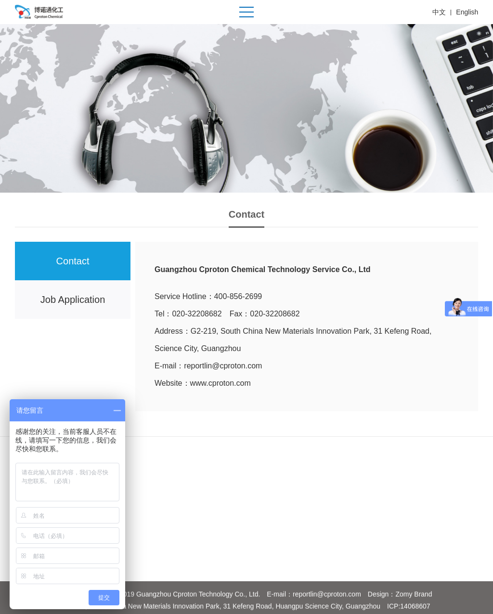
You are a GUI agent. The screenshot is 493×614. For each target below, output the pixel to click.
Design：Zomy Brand (400, 600)
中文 (439, 12)
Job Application (72, 299)
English (467, 12)
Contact (73, 261)
